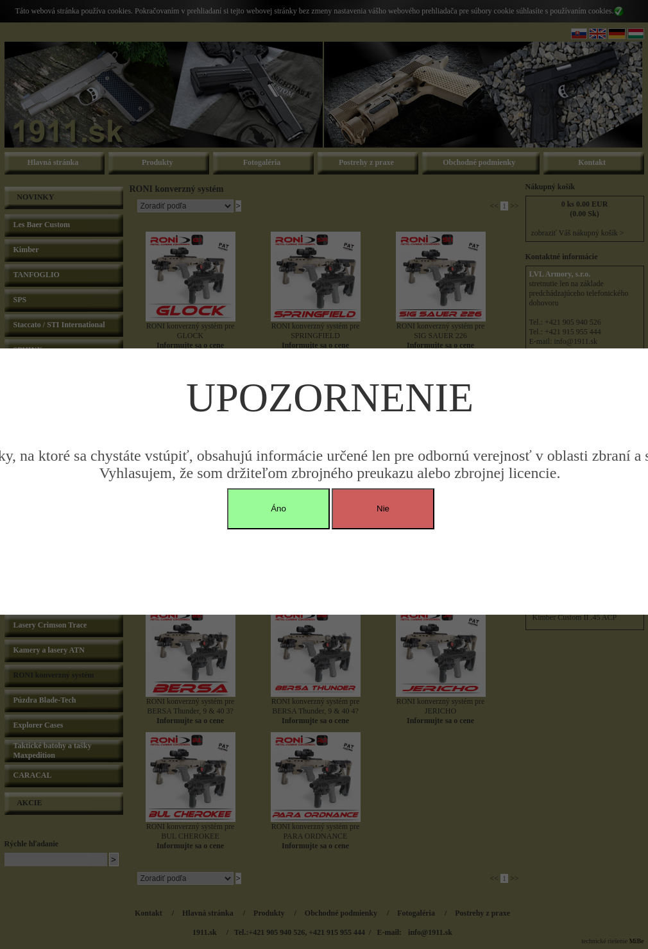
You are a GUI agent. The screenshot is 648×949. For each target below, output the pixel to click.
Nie (383, 508)
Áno (278, 508)
